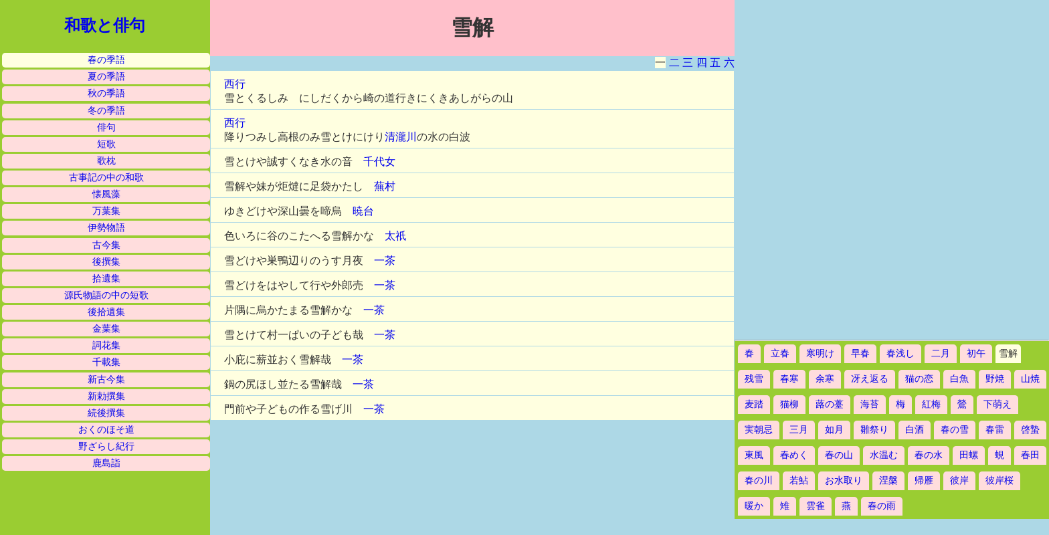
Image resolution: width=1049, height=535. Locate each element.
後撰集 (106, 262)
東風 (754, 455)
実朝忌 (759, 430)
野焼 (994, 379)
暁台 (363, 211)
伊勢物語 (106, 228)
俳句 (106, 127)
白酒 (914, 430)
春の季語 (106, 60)
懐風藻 (106, 194)
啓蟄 (1030, 430)
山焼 (1030, 379)
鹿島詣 (106, 463)
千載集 (106, 362)
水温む (884, 455)
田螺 (968, 455)
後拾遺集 (106, 312)
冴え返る (869, 379)
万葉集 (106, 211)
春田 (1030, 455)
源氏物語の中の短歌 (106, 295)
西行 (235, 84)
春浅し (900, 353)
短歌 (106, 144)
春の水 (929, 455)
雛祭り (874, 430)
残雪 (754, 379)
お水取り (843, 480)
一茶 (384, 260)
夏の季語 (106, 77)
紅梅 (931, 404)
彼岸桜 (999, 480)
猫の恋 (919, 379)
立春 (780, 353)
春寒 (789, 379)
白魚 (959, 379)
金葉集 (106, 329)
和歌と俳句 (104, 25)
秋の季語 (106, 93)
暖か (754, 506)
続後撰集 (106, 413)
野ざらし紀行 (106, 446)
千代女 (379, 161)
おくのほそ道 (106, 430)
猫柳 (789, 404)
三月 (798, 430)
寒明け (820, 353)
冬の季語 (106, 111)
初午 (976, 353)
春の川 (759, 480)
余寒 (825, 379)
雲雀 (815, 506)
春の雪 (955, 430)
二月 (940, 353)
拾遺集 (106, 279)
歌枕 (106, 161)
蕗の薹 (830, 404)
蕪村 (384, 186)
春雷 (994, 430)
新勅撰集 (106, 396)
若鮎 (798, 480)
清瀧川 (401, 136)
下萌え (997, 404)
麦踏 (754, 404)
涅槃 (888, 480)
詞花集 (106, 345)
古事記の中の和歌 (106, 178)
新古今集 (106, 379)
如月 (834, 430)
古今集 (106, 245)
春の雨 (882, 506)
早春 (860, 353)
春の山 (839, 455)
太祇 (395, 235)
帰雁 (924, 480)
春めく (794, 455)
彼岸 (959, 480)
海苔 (869, 404)
